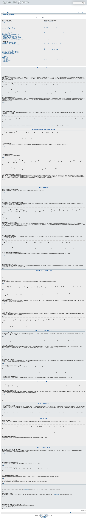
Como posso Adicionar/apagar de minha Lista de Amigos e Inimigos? (54, 36)
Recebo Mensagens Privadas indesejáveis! (50, 31)
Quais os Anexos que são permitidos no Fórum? (51, 52)
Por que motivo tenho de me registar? (7, 21)
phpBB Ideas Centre (56, 494)
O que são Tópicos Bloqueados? (6, 63)
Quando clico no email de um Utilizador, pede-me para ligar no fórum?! (12, 39)
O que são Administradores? (48, 21)
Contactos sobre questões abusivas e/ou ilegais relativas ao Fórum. (54, 58)
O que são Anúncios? (5, 61)
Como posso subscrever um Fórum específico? (51, 48)
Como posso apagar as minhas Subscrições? (51, 49)
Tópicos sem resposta (4, 15)
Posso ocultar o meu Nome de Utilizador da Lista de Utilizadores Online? (12, 32)
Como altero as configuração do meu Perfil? (8, 31)
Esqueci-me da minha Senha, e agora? (7, 26)
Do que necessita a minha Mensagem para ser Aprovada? (10, 52)
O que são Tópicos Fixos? (6, 62)
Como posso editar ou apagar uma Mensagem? (9, 43)
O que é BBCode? (4, 56)
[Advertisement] (43, 8)
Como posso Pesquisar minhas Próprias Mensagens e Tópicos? (53, 43)
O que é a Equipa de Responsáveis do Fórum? (51, 27)
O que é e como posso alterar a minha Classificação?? (10, 38)
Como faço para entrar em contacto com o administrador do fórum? (54, 59)
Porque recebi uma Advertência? (6, 49)
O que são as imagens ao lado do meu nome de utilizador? (10, 36)
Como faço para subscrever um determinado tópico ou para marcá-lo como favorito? (56, 47)
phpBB (41, 515)
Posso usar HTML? (5, 57)
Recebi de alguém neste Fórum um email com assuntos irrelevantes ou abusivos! (56, 32)
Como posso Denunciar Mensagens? (7, 50)
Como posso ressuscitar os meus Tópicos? (8, 53)
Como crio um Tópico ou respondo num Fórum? (9, 42)
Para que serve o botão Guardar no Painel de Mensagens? (10, 51)
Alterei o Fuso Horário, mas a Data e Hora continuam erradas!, (11, 34)
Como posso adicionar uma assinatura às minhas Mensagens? (11, 44)
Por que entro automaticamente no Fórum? (8, 27)
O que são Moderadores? (48, 22)
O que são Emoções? (5, 58)
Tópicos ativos (10, 15)
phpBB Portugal (45, 516)
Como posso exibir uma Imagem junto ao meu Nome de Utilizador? (12, 37)
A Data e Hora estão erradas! (6, 33)
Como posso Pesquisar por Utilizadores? (50, 42)
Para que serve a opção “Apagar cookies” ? (8, 28)
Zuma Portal (46, 514)
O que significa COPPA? (5, 22)
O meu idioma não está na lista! (6, 35)
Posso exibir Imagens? (5, 59)
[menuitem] (8, 12)
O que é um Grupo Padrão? (48, 26)
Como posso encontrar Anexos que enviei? (50, 53)
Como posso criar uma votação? (6, 45)
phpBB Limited (26, 489)
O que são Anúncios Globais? (6, 60)
